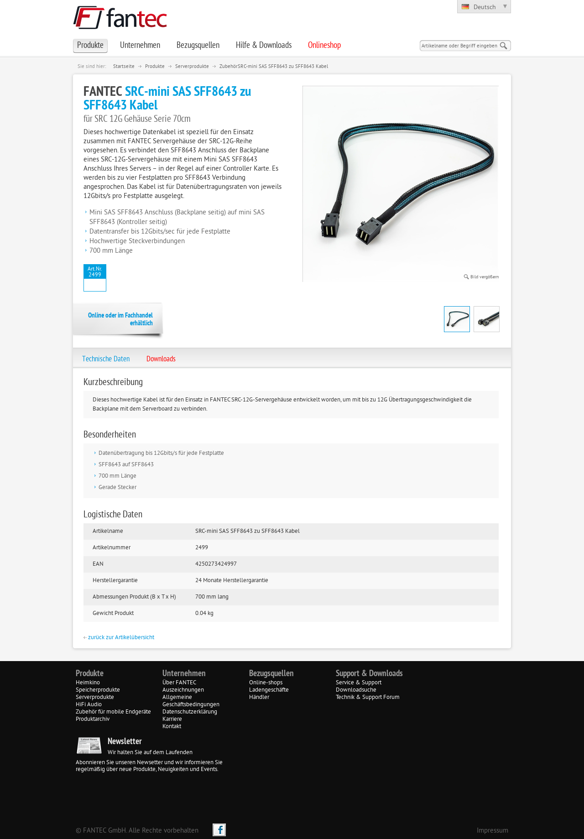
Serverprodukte (192, 66)
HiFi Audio (89, 705)
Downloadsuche (356, 690)
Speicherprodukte (98, 690)
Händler (259, 697)
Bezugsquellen (271, 673)
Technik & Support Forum (368, 697)
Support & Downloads (369, 673)
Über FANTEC (179, 683)
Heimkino (88, 683)
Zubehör (228, 66)
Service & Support (358, 683)
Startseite (124, 66)
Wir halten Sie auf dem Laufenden (150, 752)
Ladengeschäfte (269, 690)
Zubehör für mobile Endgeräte (113, 712)
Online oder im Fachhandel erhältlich (120, 320)
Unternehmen (184, 673)
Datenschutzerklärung (189, 712)
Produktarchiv (93, 719)
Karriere (172, 719)
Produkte (155, 66)
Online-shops (265, 683)
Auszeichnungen (183, 690)
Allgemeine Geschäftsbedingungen (190, 701)
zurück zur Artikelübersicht (118, 637)
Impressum (492, 831)
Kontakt (171, 726)
